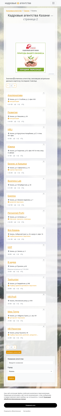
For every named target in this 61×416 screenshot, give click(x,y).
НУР (10, 247)
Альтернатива (15, 95)
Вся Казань (14, 230)
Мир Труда (13, 311)
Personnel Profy (16, 213)
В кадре (12, 262)
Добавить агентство (13, 352)
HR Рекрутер (14, 328)
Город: (10, 367)
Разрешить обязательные (12, 411)
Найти (11, 378)
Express (12, 195)
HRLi (10, 129)
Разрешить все (30, 405)
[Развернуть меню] (53, 3)
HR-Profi (12, 296)
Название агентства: (16, 359)
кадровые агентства (18, 3)
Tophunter (13, 279)
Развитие (13, 112)
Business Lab (14, 180)
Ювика (11, 146)
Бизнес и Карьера (17, 163)
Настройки (26, 411)
